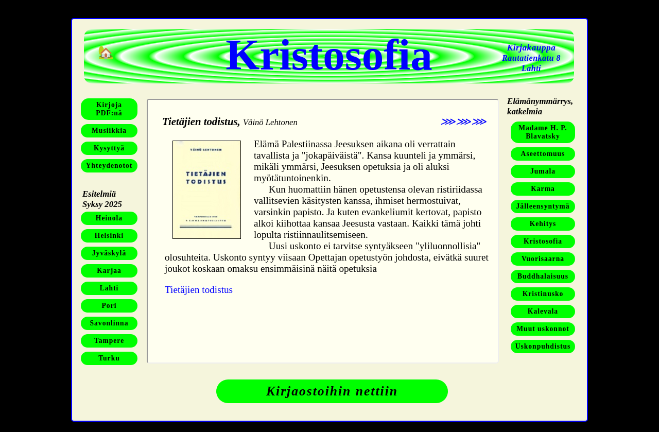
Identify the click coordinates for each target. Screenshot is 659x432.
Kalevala (543, 311)
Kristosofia (543, 241)
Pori (109, 305)
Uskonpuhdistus (543, 346)
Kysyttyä (109, 148)
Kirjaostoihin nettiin (332, 391)
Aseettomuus (543, 154)
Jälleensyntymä (543, 206)
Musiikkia (109, 130)
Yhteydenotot (109, 165)
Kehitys (543, 224)
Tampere (109, 340)
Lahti (109, 288)
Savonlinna (109, 323)
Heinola (109, 218)
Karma (543, 189)
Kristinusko (543, 294)
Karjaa (109, 270)
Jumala (543, 171)
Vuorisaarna (543, 259)
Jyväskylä (109, 253)
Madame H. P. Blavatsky (542, 132)
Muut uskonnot (542, 329)
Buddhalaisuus (542, 276)
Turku (109, 358)
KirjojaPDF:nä (109, 109)
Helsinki (109, 235)
